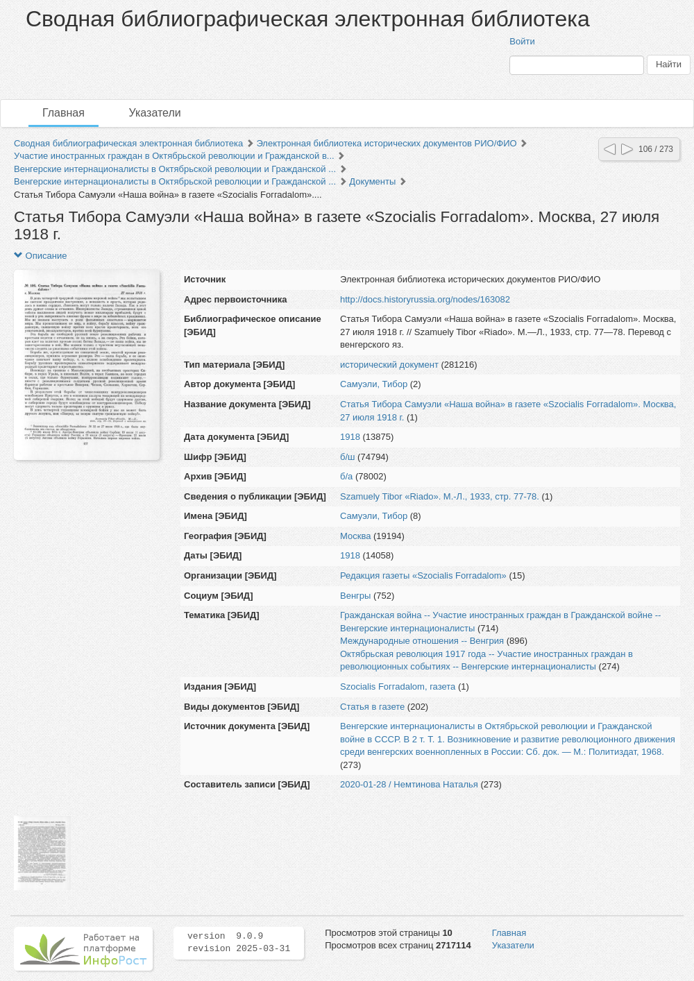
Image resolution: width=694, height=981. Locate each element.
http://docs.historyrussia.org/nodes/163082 (425, 299)
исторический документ (389, 364)
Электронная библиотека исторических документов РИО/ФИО (386, 143)
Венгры (355, 595)
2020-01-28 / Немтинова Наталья (409, 784)
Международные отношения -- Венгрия (422, 640)
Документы (372, 181)
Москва (355, 536)
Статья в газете (372, 706)
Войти (521, 41)
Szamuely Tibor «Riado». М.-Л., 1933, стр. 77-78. (439, 496)
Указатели (155, 113)
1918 (350, 437)
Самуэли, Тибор (373, 384)
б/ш (347, 457)
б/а (346, 476)
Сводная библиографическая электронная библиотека (128, 143)
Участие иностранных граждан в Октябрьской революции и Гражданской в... (174, 156)
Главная (63, 113)
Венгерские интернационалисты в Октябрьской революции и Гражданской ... (175, 169)
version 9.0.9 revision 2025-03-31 (238, 943)
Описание (40, 255)
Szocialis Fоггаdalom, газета (397, 686)
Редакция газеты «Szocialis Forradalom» (423, 575)
